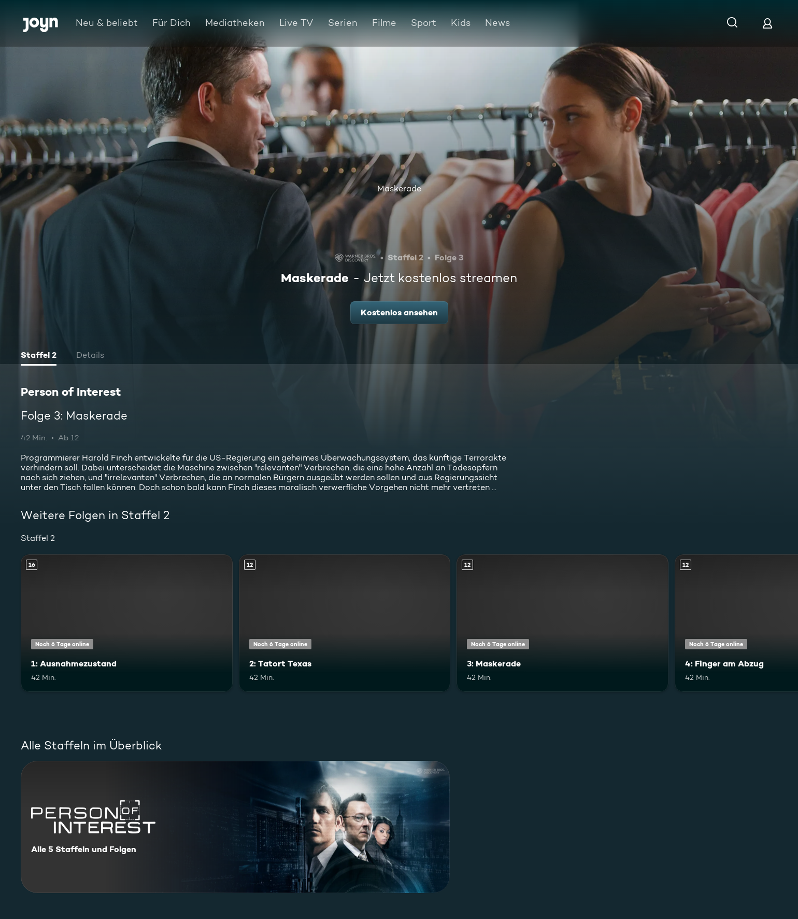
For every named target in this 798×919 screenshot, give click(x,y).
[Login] (767, 23)
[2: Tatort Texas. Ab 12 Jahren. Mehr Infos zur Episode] (345, 623)
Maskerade (399, 188)
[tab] (39, 356)
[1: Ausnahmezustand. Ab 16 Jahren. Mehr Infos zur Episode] (127, 623)
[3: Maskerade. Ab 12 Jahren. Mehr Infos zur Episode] (562, 623)
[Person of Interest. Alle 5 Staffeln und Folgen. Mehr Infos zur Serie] (235, 827)
